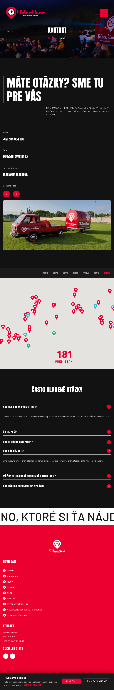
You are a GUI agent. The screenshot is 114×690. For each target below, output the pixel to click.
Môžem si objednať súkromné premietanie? (29, 476)
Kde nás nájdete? (13, 451)
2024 (85, 273)
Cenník (10, 587)
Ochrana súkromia (17, 615)
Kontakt (12, 598)
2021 (55, 273)
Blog (9, 593)
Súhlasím (71, 681)
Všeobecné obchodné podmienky (24, 609)
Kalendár (12, 576)
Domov (51, 38)
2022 (65, 273)
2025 (96, 273)
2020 (45, 273)
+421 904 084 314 (10, 637)
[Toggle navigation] (104, 13)
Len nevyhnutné (96, 681)
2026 (107, 273)
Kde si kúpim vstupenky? (18, 442)
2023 (75, 273)
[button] (8, 330)
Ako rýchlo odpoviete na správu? (23, 486)
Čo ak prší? (10, 432)
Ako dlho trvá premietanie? (20, 407)
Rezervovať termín (17, 604)
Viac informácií (33, 685)
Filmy (10, 581)
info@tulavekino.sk (13, 641)
